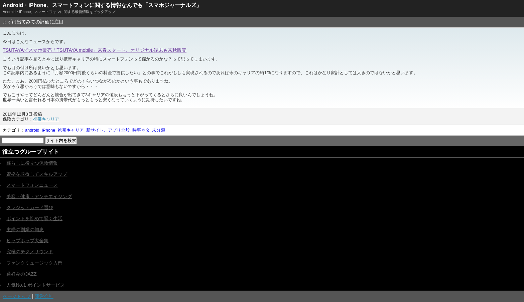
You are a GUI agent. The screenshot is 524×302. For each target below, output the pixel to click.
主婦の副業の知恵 (25, 229)
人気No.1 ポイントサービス (35, 285)
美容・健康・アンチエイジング (39, 196)
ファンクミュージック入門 (34, 263)
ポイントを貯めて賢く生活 (34, 218)
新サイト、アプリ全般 (108, 130)
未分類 (158, 130)
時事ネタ (141, 130)
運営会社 (44, 296)
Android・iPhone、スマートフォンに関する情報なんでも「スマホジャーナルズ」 (102, 5)
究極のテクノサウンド (29, 251)
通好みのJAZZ (21, 274)
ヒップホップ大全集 (27, 240)
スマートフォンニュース (32, 185)
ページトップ (17, 296)
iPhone (48, 130)
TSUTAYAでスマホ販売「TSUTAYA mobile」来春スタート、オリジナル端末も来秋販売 (94, 50)
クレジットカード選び (29, 207)
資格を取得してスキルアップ (36, 174)
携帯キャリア (46, 119)
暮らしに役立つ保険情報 (32, 163)
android (32, 130)
